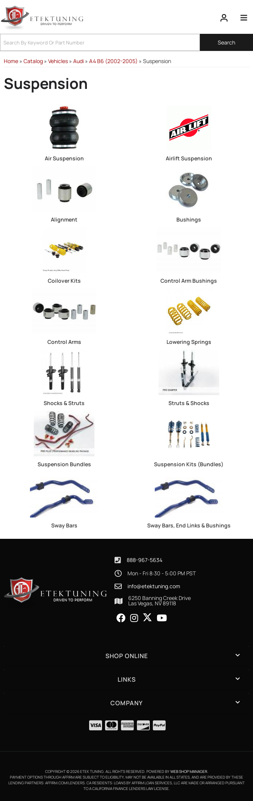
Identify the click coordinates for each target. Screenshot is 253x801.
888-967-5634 (144, 560)
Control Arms (64, 341)
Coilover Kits (64, 280)
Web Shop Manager (188, 771)
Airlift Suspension (189, 158)
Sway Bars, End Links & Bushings (189, 525)
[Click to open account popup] (224, 18)
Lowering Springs (189, 341)
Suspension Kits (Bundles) (188, 464)
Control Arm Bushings (188, 280)
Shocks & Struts (64, 403)
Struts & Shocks (188, 403)
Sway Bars (64, 525)
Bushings (188, 219)
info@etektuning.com (153, 586)
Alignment (64, 219)
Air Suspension (64, 158)
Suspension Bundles (64, 464)
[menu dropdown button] (243, 18)
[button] (126, 42)
